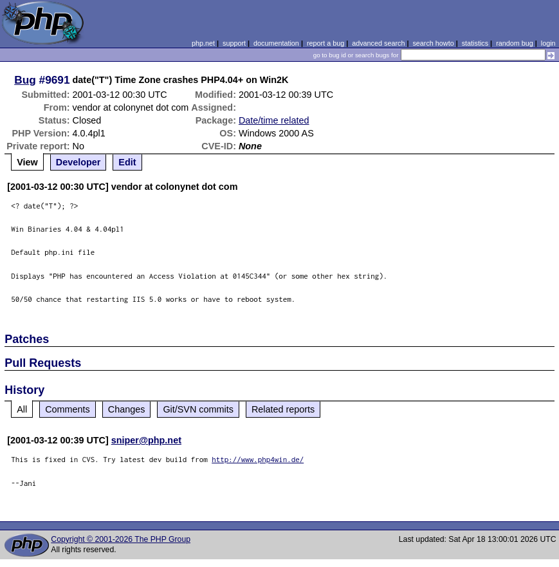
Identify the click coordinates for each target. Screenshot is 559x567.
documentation (276, 43)
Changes (126, 409)
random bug (514, 43)
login (548, 43)
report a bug (325, 43)
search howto (433, 43)
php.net (203, 43)
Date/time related (274, 120)
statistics (475, 43)
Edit (127, 162)
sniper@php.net (146, 440)
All (22, 409)
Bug (25, 79)
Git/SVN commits (198, 409)
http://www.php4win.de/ (258, 459)
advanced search (378, 43)
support (234, 43)
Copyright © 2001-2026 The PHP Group (120, 539)
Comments (67, 409)
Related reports (283, 409)
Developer (78, 162)
